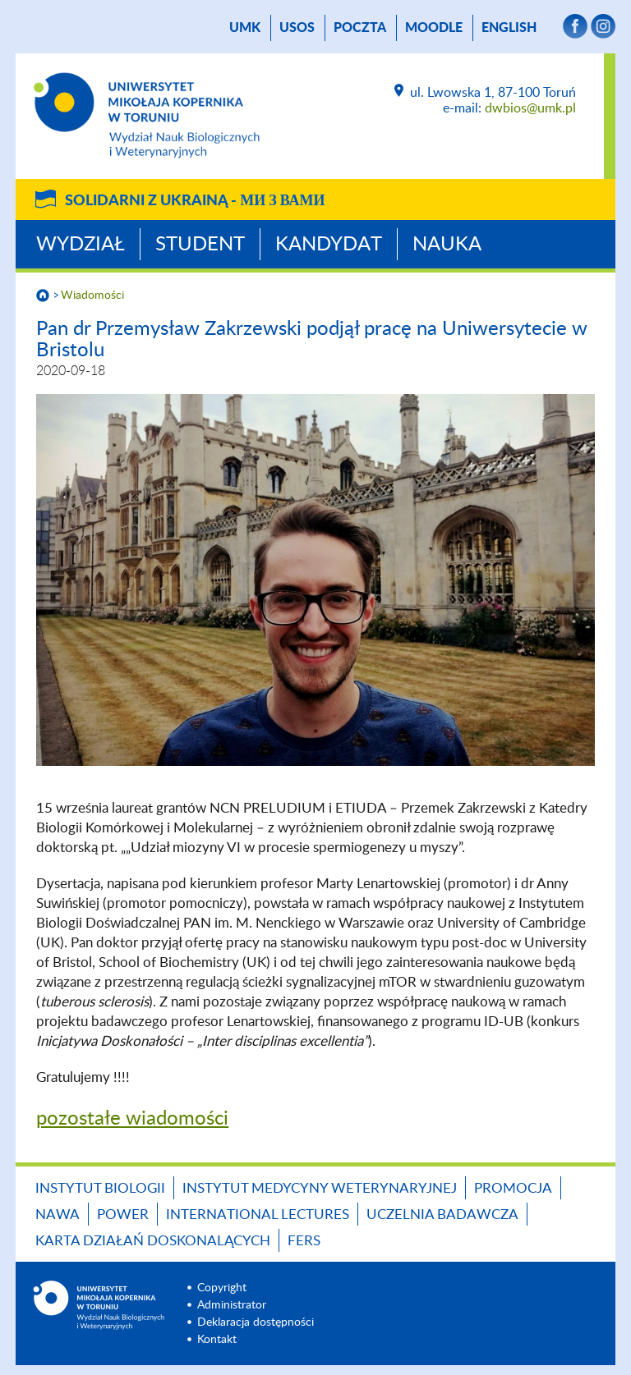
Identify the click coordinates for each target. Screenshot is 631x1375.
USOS (297, 27)
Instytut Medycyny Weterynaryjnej (319, 1188)
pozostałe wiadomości (132, 1119)
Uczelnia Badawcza (442, 1214)
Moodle (434, 27)
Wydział (80, 244)
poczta (360, 27)
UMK (244, 27)
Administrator (231, 1305)
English (509, 27)
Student (200, 244)
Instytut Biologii (100, 1188)
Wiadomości (92, 295)
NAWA (57, 1214)
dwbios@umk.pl (530, 108)
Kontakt (217, 1339)
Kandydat (328, 244)
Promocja (513, 1188)
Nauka (446, 244)
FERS (304, 1241)
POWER (123, 1214)
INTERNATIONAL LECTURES (257, 1214)
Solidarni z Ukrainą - (195, 201)
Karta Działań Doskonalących (152, 1241)
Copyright (221, 1288)
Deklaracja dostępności (255, 1322)
